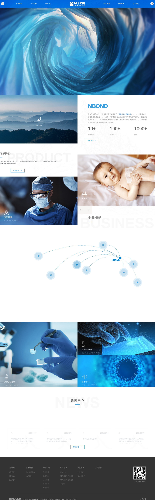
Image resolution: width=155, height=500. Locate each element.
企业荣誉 (12, 485)
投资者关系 (81, 482)
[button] (88, 213)
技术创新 (34, 5)
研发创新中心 (30, 478)
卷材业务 (63, 478)
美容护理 (46, 478)
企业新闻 (81, 478)
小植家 (62, 489)
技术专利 (29, 482)
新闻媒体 (121, 5)
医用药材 (46, 489)
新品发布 (46, 493)
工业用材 (46, 482)
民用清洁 (46, 485)
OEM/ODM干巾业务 (67, 482)
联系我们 (135, 5)
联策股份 (12, 478)
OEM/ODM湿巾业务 (67, 485)
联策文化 (12, 482)
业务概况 (106, 5)
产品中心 (48, 5)
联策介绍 (19, 5)
